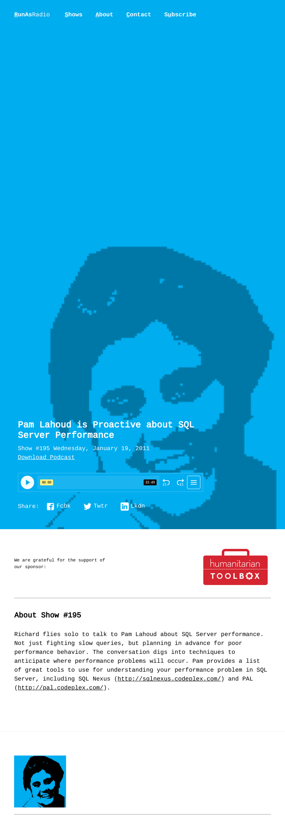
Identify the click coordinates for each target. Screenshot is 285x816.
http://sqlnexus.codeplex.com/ (169, 679)
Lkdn (138, 506)
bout (104, 15)
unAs (32, 15)
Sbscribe (180, 15)
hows (73, 15)
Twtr (101, 506)
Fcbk (63, 506)
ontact (138, 15)
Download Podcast (46, 458)
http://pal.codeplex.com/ (60, 688)
